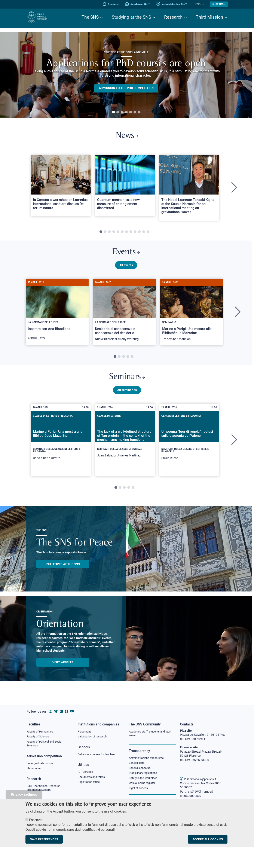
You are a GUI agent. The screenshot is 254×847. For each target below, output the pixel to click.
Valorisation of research (93, 737)
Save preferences (44, 839)
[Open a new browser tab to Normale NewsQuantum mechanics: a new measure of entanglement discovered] (125, 187)
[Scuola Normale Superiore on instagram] (50, 711)
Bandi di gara (137, 763)
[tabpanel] (126, 75)
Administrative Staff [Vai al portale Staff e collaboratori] (175, 4)
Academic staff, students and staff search (152, 734)
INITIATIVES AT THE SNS (63, 569)
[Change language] (203, 4)
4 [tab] (126, 112)
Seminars (127, 381)
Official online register (143, 784)
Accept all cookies (207, 839)
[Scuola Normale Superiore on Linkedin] (61, 711)
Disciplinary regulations (144, 774)
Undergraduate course (41, 764)
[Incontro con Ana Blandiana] (57, 315)
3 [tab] (122, 112)
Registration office (90, 783)
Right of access (139, 790)
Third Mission (209, 17)
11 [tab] (143, 233)
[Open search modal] (219, 4)
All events (126, 268)
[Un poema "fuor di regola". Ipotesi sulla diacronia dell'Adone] (189, 445)
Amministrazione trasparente (148, 758)
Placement (85, 731)
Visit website (62, 667)
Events (126, 254)
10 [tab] (139, 233)
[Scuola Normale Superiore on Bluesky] (56, 711)
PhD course (34, 769)
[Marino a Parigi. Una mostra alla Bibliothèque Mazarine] (191, 315)
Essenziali (36, 820)
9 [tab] (135, 233)
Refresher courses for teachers (98, 754)
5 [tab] (130, 112)
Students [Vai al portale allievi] (115, 4)
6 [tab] (135, 112)
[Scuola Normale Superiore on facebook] (66, 711)
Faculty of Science (39, 737)
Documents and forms (92, 778)
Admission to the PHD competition (126, 88)
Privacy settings (24, 794)
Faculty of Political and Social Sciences (46, 744)
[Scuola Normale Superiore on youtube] (72, 711)
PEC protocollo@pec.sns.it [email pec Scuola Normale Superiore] (199, 779)
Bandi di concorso (141, 769)
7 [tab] (139, 112)
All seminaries (127, 395)
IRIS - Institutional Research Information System (45, 789)
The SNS (90, 17)
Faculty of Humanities (41, 731)
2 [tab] (118, 112)
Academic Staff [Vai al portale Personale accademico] (142, 4)
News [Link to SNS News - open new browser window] (127, 136)
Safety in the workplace (144, 779)
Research (173, 17)
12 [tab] (148, 233)
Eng (200, 4)
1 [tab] (113, 112)
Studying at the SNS (131, 17)
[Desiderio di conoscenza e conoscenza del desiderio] (124, 315)
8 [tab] (131, 233)
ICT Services (86, 772)
